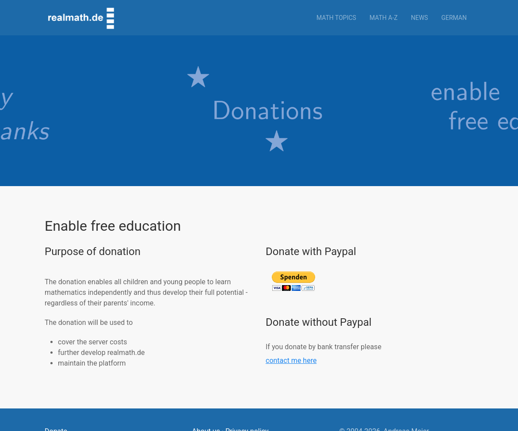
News (419, 17)
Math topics (336, 17)
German (454, 17)
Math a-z (383, 17)
